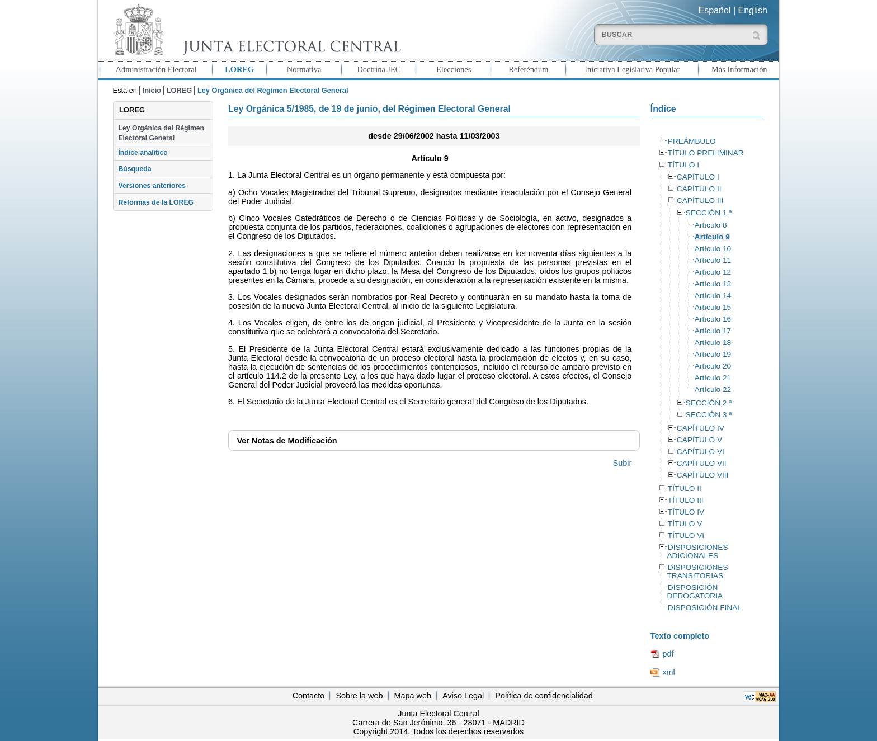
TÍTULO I (683, 165)
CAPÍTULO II (699, 189)
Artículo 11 (713, 260)
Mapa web (412, 695)
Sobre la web (359, 695)
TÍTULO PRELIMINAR (706, 153)
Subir (622, 463)
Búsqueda (134, 169)
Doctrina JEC (378, 69)
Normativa (304, 69)
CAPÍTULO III (700, 200)
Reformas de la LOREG (156, 202)
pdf (667, 653)
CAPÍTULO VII (702, 463)
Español (715, 10)
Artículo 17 (713, 331)
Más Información (739, 69)
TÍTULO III (686, 500)
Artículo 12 (713, 272)
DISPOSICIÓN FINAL (705, 607)
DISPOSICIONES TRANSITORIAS (697, 571)
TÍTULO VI (686, 535)
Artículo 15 (713, 307)
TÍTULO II (684, 488)
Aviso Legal (463, 695)
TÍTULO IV (686, 512)
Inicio (152, 90)
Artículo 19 (713, 354)
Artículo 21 (713, 378)
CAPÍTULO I (698, 177)
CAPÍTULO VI (700, 451)
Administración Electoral (156, 69)
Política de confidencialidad (543, 695)
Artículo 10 (713, 248)
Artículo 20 (713, 366)
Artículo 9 (712, 237)
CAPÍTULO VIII (703, 475)
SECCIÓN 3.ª (709, 414)
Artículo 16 (713, 319)
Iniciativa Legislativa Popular (632, 69)
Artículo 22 (713, 389)
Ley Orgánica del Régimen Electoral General (161, 133)
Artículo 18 (713, 342)
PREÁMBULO (692, 141)
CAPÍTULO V (699, 440)
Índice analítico (142, 153)
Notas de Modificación (287, 440)
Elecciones (453, 69)
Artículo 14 (713, 295)
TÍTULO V (685, 524)
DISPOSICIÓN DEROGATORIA (695, 591)
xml (668, 672)
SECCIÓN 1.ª (709, 213)
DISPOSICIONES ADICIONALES (697, 551)
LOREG (239, 69)
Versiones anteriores (151, 186)
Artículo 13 (713, 284)
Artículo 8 (711, 225)
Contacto (309, 695)
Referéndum (528, 69)
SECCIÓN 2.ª (709, 403)
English (752, 10)
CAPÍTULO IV (700, 428)
